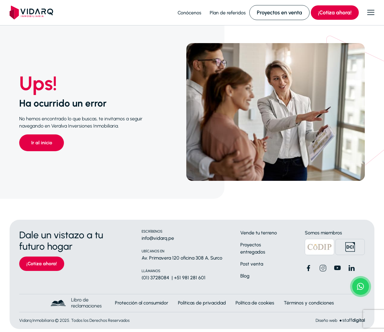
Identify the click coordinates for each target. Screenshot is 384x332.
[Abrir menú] (370, 12)
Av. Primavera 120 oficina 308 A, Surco (182, 258)
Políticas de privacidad (202, 303)
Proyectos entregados (252, 248)
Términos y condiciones (309, 303)
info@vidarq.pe (158, 238)
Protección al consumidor (141, 303)
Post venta (251, 264)
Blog (245, 276)
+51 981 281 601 (190, 278)
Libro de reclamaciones (86, 303)
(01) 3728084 (155, 278)
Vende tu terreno (258, 233)
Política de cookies (255, 303)
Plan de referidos (228, 13)
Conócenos (189, 13)
